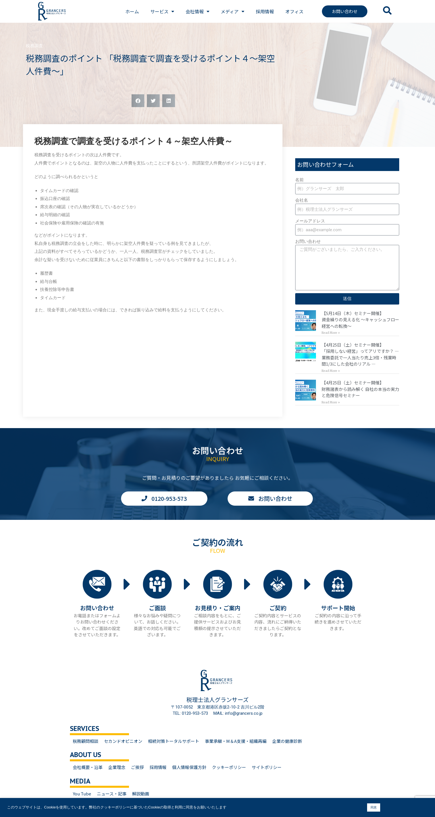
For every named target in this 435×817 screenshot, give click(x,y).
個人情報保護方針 (189, 767)
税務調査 (34, 45)
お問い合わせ (308, 241)
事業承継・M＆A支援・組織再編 (236, 741)
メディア (232, 11)
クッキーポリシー (229, 767)
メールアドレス (310, 221)
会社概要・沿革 (88, 767)
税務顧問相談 (85, 741)
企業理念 (116, 767)
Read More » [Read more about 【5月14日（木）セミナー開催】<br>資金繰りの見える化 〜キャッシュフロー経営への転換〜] (331, 333)
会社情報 (197, 11)
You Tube (82, 794)
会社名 (301, 200)
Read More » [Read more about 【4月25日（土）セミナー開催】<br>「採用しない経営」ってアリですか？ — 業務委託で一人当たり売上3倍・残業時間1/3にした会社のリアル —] (331, 371)
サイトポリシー (267, 767)
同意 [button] (374, 807)
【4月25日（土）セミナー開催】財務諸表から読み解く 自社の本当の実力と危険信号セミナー (360, 389)
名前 (299, 179)
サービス (162, 11)
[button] (138, 100)
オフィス (294, 11)
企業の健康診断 (287, 741)
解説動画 (140, 794)
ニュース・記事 (111, 794)
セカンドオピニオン (123, 741)
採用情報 (265, 11)
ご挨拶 (137, 767)
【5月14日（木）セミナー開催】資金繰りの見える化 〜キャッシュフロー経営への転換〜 (360, 319)
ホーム (132, 11)
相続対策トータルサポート (173, 741)
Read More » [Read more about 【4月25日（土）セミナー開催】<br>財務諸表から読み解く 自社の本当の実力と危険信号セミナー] (331, 402)
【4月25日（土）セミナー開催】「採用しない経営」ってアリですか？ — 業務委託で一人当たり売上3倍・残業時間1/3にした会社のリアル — (360, 354)
